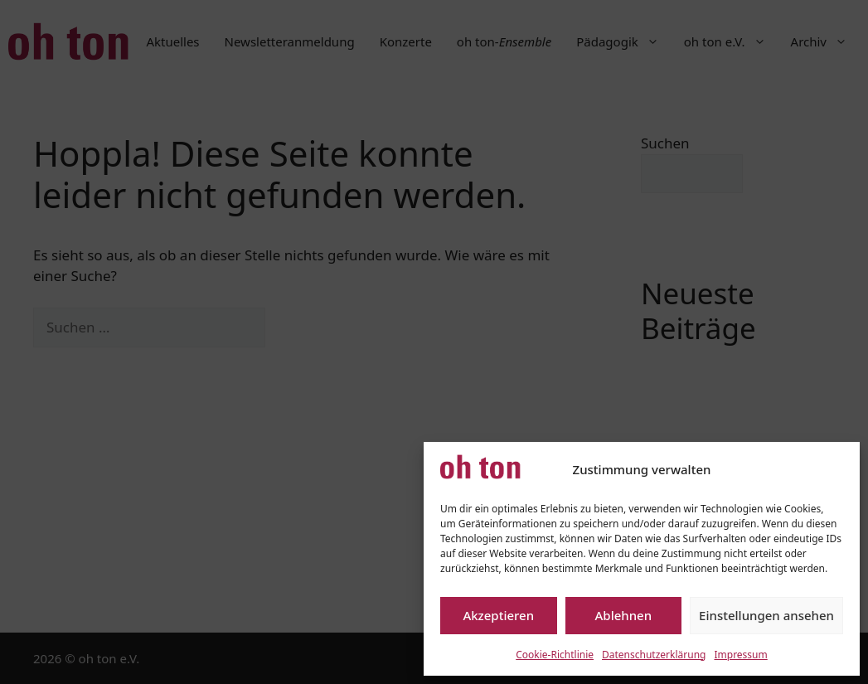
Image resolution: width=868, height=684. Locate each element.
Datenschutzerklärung (654, 655)
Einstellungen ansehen (766, 615)
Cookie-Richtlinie (555, 655)
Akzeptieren (498, 615)
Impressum (740, 655)
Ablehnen (623, 615)
